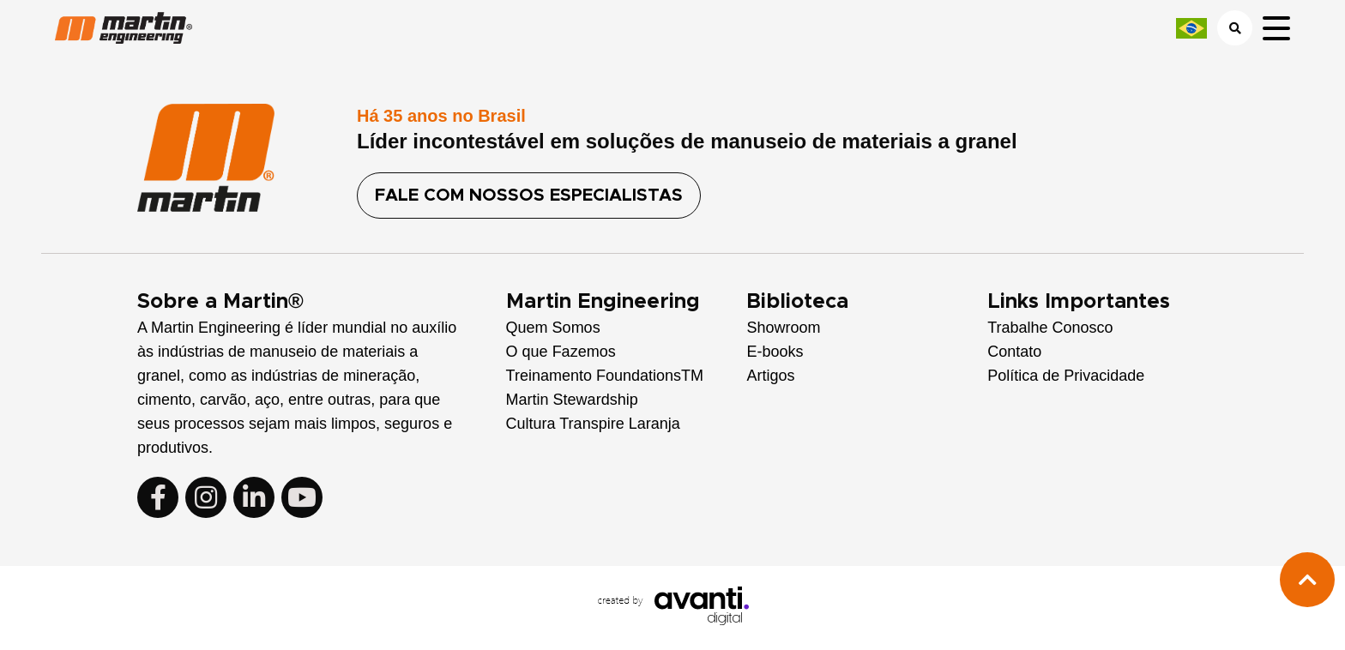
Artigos (770, 375)
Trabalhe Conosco (1050, 327)
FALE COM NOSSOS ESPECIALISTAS (529, 195)
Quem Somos (553, 327)
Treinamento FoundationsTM (604, 375)
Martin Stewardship (572, 399)
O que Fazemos (561, 351)
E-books (774, 351)
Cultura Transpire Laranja (593, 423)
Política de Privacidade (1065, 375)
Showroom (783, 327)
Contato (1014, 351)
